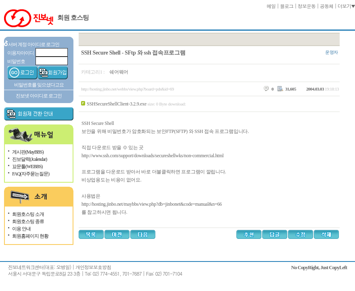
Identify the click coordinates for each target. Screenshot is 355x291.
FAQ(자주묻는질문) (30, 174)
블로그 (286, 5)
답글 (275, 234)
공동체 (326, 5)
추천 (249, 234)
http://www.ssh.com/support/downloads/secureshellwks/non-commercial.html (152, 155)
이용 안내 (21, 229)
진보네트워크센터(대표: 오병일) (39, 267)
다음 (142, 234)
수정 (301, 234)
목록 (91, 234)
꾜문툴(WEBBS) (27, 166)
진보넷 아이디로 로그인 (39, 96)
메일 (271, 5)
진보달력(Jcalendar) (29, 159)
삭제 (327, 234)
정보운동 (306, 5)
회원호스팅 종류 (28, 221)
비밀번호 (16, 61)
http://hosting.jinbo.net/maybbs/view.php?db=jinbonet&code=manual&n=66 (151, 204)
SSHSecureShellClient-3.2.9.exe (116, 104)
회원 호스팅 (73, 17)
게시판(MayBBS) (28, 152)
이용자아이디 (20, 53)
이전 (116, 234)
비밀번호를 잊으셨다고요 (39, 85)
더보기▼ (346, 5)
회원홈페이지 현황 (30, 236)
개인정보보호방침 (93, 267)
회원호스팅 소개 (28, 214)
